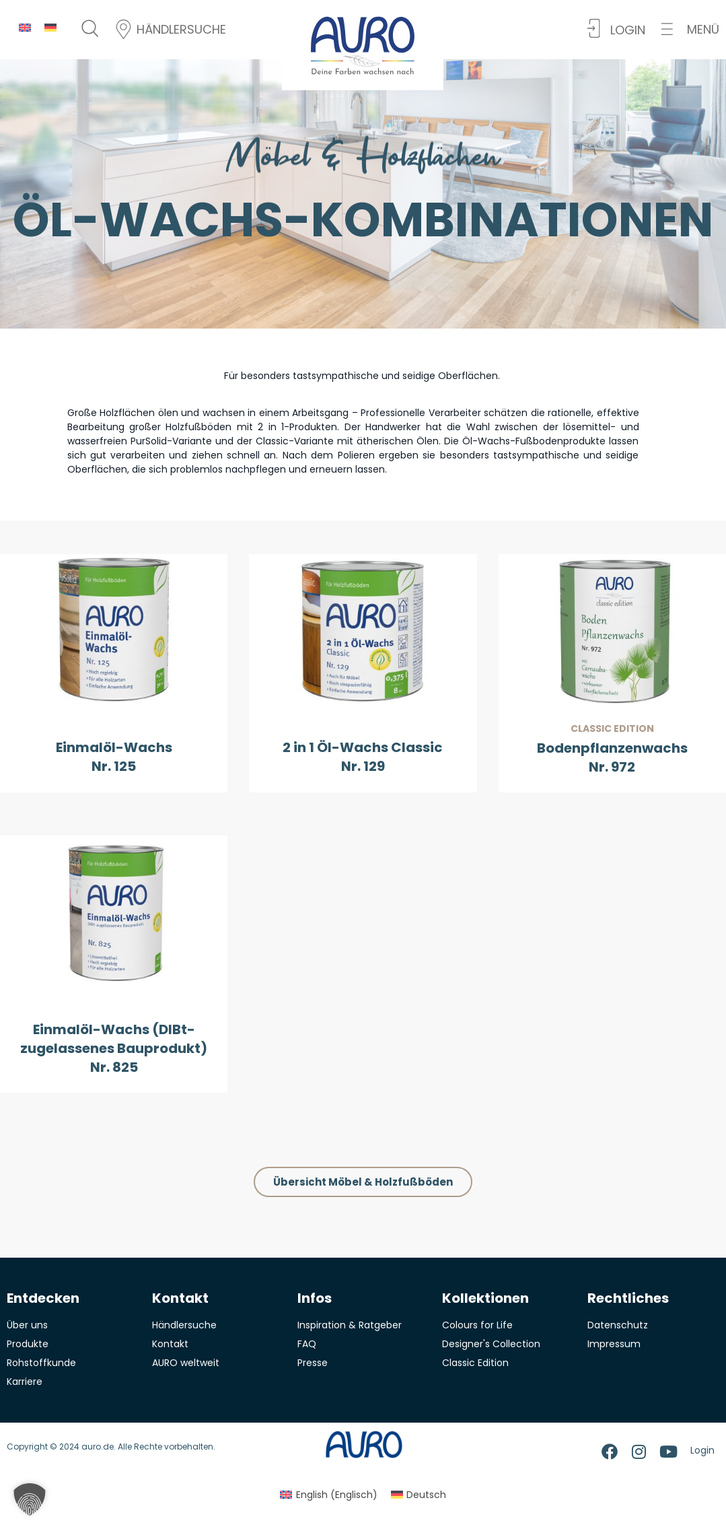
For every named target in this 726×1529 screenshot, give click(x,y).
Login (702, 1450)
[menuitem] (25, 27)
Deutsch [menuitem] (426, 1494)
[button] (690, 29)
